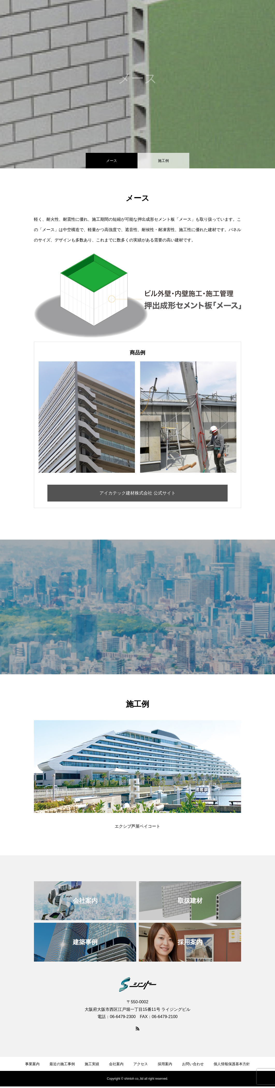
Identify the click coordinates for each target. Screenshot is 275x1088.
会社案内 (179, 13)
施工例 (163, 161)
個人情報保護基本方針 (232, 1065)
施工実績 (155, 13)
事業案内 (97, 13)
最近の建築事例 (126, 13)
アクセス (203, 13)
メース (111, 161)
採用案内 (227, 13)
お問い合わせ (254, 13)
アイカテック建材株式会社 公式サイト (137, 493)
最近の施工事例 (62, 1065)
